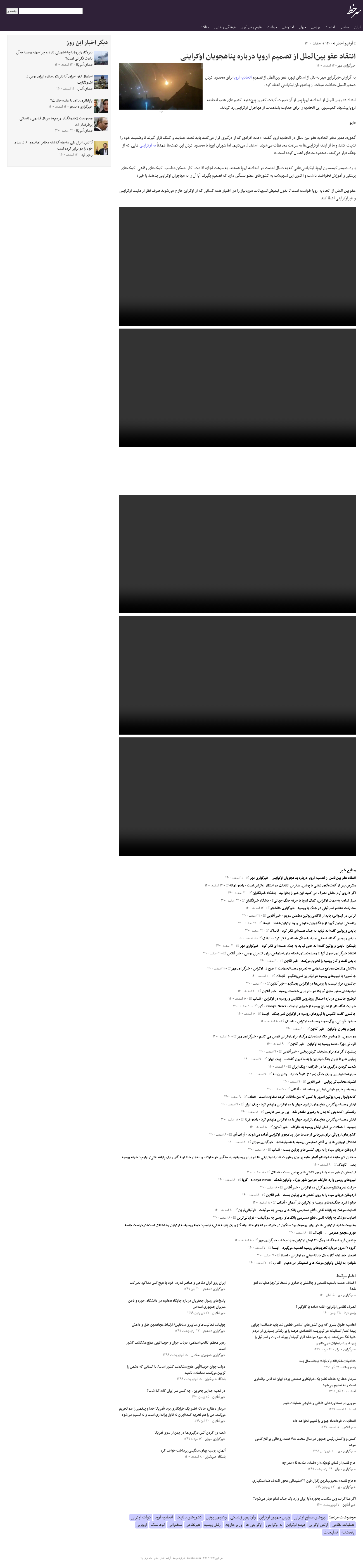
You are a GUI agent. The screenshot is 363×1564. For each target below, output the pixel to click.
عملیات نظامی (343, 1524)
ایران (357, 27)
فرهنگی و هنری (225, 27)
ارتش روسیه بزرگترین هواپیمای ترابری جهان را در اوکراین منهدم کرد (308, 1104)
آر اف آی (237, 1135)
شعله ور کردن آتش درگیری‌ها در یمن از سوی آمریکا (190, 1433)
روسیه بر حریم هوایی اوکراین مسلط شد (329, 1089)
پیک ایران (272, 1059)
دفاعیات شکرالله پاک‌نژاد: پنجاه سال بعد (327, 1361)
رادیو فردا (249, 1120)
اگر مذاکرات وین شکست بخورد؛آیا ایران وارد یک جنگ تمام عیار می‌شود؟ (304, 1499)
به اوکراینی (147, 145)
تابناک (272, 931)
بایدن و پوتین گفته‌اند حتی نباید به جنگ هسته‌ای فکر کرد (315, 938)
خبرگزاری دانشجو (281, 908)
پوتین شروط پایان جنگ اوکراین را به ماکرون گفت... (320, 1059)
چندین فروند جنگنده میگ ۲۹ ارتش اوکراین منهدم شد (318, 1240)
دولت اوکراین (141, 1517)
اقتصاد (330, 27)
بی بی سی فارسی (275, 1112)
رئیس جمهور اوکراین (274, 1517)
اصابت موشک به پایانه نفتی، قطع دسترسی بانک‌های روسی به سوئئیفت (306, 1218)
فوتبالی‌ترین (245, 1210)
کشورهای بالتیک (189, 1517)
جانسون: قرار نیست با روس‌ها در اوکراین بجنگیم (322, 984)
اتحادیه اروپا (242, 77)
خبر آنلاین (272, 916)
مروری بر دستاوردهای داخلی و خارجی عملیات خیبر (319, 1403)
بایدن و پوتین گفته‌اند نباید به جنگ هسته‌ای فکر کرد (319, 931)
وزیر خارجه (233, 1524)
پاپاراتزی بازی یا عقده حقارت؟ (71, 101)
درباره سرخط (179, 1558)
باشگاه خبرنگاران (262, 893)
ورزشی (316, 27)
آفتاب (255, 999)
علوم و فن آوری (251, 27)
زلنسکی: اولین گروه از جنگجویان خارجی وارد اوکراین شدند (314, 923)
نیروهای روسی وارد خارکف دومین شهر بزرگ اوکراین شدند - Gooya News (303, 1180)
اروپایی (141, 1524)
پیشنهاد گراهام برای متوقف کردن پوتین (328, 1052)
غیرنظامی (193, 1524)
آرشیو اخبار (344, 43)
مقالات (204, 27)
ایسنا (264, 923)
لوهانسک (158, 1524)
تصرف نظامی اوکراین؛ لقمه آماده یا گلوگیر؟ (326, 1307)
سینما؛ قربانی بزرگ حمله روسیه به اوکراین (326, 1021)
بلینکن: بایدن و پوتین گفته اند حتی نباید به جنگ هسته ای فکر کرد (309, 946)
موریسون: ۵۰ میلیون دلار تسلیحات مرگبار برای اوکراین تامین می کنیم (307, 1037)
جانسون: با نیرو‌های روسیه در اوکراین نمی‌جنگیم (322, 976)
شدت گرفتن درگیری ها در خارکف (332, 1067)
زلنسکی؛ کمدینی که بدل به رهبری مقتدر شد (324, 1112)
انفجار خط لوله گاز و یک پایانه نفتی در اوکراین (323, 1255)
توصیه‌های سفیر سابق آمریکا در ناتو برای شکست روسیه (317, 991)
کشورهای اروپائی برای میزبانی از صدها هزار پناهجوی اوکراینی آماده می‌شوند (302, 1135)
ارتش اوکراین (318, 1524)
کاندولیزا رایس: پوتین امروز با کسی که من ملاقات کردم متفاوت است (307, 1097)
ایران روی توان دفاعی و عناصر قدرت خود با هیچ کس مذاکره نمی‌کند (178, 1283)
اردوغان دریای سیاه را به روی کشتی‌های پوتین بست (319, 1150)
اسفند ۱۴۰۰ (313, 43)
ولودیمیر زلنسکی (243, 1517)
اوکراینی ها (254, 1524)
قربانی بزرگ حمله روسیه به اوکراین (331, 1044)
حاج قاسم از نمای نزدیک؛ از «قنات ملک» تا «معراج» (319, 1463)
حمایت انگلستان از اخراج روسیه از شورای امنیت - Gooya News (311, 1006)
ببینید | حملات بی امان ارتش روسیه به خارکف (323, 1127)
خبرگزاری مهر (257, 878)
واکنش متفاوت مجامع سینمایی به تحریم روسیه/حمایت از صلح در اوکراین (304, 969)
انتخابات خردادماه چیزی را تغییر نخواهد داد (324, 1421)
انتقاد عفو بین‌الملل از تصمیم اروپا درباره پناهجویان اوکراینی (314, 878)
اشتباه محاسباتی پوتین (340, 1082)
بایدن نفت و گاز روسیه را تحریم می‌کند (328, 961)
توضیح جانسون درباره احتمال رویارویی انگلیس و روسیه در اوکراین (310, 999)
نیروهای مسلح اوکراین (310, 1517)
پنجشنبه (347, 1532)
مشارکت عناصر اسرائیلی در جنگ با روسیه (327, 908)
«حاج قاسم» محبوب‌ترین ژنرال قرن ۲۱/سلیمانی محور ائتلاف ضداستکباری (304, 1481)
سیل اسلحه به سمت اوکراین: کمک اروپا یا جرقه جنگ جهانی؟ (314, 901)
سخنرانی (175, 1524)
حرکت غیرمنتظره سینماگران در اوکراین (328, 1188)
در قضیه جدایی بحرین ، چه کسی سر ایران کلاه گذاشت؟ (186, 1391)
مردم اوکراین (295, 1524)
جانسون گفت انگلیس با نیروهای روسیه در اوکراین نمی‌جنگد (314, 1014)
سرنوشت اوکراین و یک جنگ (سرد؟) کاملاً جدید (323, 1074)
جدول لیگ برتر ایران (149, 1558)
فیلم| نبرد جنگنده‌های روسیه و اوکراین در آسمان (322, 1203)
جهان (302, 27)
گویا (258, 1006)
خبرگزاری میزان (260, 1142)
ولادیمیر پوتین (216, 1517)
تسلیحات (331, 1532)
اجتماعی (288, 27)
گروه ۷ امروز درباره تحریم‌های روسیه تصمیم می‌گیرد (319, 1248)
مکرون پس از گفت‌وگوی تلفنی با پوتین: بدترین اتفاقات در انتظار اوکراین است (301, 886)
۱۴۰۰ (328, 43)
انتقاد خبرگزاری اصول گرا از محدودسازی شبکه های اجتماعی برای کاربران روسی (300, 953)
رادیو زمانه (235, 886)
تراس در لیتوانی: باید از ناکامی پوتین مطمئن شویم (320, 916)
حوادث (272, 27)
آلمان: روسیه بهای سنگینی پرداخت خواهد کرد (193, 1451)
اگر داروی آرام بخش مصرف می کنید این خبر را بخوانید (317, 893)
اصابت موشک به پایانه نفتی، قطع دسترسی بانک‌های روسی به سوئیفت (307, 1210)
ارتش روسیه (213, 1524)
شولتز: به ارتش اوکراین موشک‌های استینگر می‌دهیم (320, 1263)
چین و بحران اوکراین (342, 1029)
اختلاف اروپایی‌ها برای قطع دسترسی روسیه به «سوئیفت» (316, 1142)
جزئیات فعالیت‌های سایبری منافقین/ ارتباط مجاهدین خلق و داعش (179, 1325)
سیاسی (344, 27)
